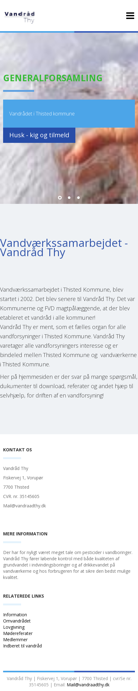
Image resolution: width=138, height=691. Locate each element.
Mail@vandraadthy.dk (88, 685)
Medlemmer (15, 639)
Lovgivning (13, 627)
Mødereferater (18, 633)
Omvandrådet (17, 621)
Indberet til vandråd (23, 646)
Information (15, 615)
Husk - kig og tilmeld (39, 135)
